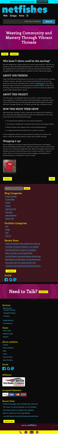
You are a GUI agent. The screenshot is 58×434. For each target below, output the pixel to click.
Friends (7, 203)
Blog (4, 351)
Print (21, 15)
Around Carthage (11, 197)
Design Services (8, 320)
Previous (7, 179)
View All (8, 236)
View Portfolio (8, 360)
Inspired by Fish (10, 209)
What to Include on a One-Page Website (18, 253)
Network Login (8, 334)
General (7, 206)
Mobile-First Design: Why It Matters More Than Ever (22, 244)
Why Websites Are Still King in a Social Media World (22, 260)
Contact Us (11, 271)
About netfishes (8, 348)
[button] (29, 2)
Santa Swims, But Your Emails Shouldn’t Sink (20, 263)
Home (5, 54)
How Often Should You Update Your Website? (20, 250)
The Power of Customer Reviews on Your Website (22, 247)
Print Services (7, 324)
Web (5, 15)
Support (5, 337)
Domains (7, 316)
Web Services (7, 308)
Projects (14, 54)
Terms (5, 354)
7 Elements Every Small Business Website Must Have (23, 266)
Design (13, 15)
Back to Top (9, 421)
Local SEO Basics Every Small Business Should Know (23, 257)
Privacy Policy (8, 357)
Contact (5, 345)
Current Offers (10, 200)
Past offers (8, 212)
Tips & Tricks (9, 219)
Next (51, 179)
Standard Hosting (9, 310)
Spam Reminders (10, 216)
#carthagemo (40, 83)
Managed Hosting (9, 313)
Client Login (7, 331)
